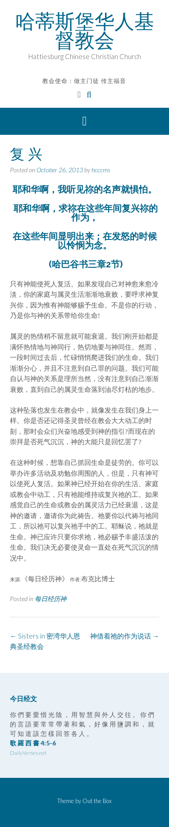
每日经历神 (50, 598)
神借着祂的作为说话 (124, 636)
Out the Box (97, 800)
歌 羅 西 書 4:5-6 (33, 743)
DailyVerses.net (28, 752)
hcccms (100, 170)
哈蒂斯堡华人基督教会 (84, 31)
